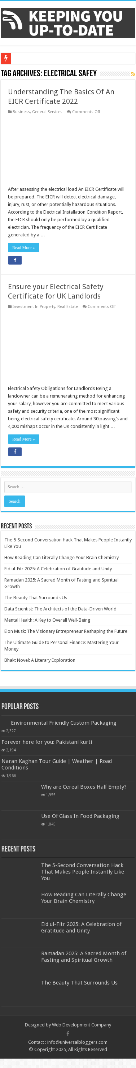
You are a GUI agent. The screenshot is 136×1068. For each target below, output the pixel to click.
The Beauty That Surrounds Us (35, 597)
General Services (47, 112)
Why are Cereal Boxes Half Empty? (84, 787)
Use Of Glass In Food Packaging (80, 816)
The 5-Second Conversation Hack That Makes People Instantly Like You (82, 872)
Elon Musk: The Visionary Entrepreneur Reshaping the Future (65, 631)
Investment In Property (34, 306)
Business (21, 112)
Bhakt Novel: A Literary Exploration (39, 660)
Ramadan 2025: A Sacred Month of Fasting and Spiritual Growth (83, 956)
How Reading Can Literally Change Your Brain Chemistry (61, 557)
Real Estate (67, 306)
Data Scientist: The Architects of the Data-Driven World (60, 609)
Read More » (23, 247)
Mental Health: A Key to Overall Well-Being (47, 620)
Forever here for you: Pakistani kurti (46, 742)
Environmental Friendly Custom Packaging (64, 723)
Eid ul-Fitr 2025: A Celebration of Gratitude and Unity (58, 568)
